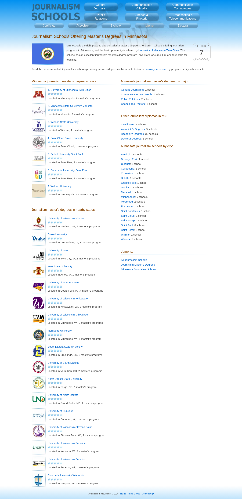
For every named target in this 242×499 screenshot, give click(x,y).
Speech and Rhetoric (133, 103)
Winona (125, 239)
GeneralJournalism (101, 6)
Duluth (125, 178)
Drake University (57, 234)
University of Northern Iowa (63, 282)
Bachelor (116, 25)
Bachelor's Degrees (132, 133)
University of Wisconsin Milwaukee (68, 314)
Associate (83, 25)
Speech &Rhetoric (141, 16)
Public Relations (130, 99)
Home (123, 494)
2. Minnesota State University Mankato (70, 105)
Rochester (127, 206)
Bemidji (125, 154)
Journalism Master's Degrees (138, 264)
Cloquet (125, 163)
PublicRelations (101, 16)
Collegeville (128, 168)
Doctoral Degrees (131, 138)
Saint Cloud (128, 215)
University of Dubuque (61, 410)
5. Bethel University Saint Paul (65, 154)
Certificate (49, 25)
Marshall (126, 192)
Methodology (148, 494)
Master (149, 25)
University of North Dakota (63, 394)
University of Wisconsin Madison (66, 218)
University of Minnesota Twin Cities (158, 50)
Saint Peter (127, 229)
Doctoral (183, 25)
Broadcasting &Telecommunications (182, 16)
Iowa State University (60, 266)
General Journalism (132, 89)
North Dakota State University (65, 378)
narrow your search (156, 69)
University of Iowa (58, 250)
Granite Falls (128, 182)
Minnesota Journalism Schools (139, 269)
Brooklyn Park (129, 159)
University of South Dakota (63, 362)
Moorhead (127, 201)
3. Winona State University (63, 121)
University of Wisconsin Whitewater (68, 298)
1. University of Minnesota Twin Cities (69, 89)
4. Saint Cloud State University (65, 138)
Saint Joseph (128, 220)
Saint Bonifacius (130, 211)
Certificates (127, 124)
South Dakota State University (65, 346)
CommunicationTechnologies (182, 6)
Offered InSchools (201, 52)
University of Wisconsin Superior (66, 459)
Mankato (126, 187)
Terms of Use (134, 494)
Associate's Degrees (133, 129)
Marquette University (60, 330)
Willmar (125, 234)
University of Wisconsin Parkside (67, 443)
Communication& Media (141, 6)
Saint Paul (127, 225)
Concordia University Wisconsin (66, 475)
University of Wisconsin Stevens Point (70, 426)
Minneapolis (128, 196)
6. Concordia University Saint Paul (68, 170)
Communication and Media (136, 94)
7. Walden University (60, 186)
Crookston (127, 173)
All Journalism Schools (134, 259)
